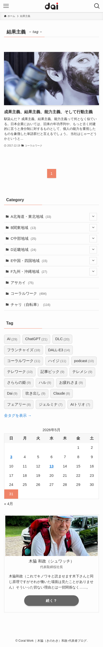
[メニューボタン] (6, 6)
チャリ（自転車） (30, 305)
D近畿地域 (54, 249)
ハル (45, 382)
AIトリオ (80, 404)
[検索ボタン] (97, 6)
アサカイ (22, 283)
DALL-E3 (59, 350)
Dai (12, 393)
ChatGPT (36, 339)
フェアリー (19, 404)
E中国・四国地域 (54, 260)
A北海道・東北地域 (54, 216)
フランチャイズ (23, 350)
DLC (62, 339)
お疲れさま (71, 382)
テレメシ (82, 371)
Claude (61, 393)
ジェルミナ (51, 404)
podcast (84, 361)
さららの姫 (19, 382)
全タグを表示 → (17, 416)
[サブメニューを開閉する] (93, 216)
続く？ (51, 601)
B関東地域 (54, 227)
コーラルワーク (29, 293)
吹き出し (35, 393)
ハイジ (57, 361)
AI (12, 339)
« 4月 (8, 504)
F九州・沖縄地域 (54, 271)
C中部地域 (54, 238)
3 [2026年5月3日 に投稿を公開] (11, 457)
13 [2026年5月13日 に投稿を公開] (51, 466)
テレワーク (20, 371)
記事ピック (52, 371)
